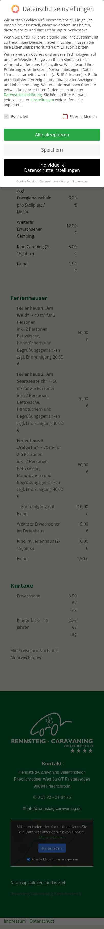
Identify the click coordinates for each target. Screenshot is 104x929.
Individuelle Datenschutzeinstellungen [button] (52, 165)
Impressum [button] (80, 179)
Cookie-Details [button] (27, 179)
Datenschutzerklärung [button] (55, 179)
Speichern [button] (52, 147)
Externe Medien (80, 114)
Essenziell (16, 114)
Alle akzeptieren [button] (52, 132)
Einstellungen (42, 97)
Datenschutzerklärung (23, 92)
